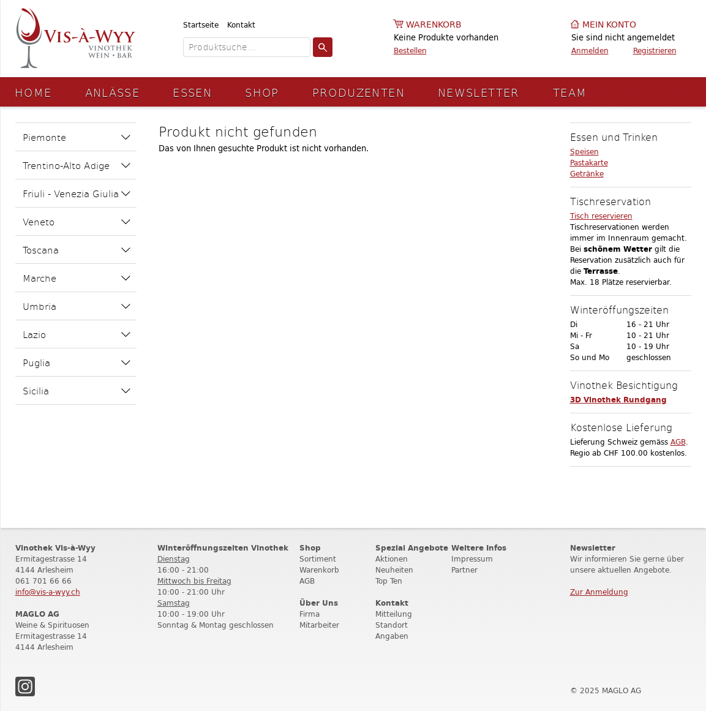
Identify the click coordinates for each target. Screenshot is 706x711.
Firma (309, 614)
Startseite (201, 25)
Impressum (472, 559)
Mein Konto (609, 24)
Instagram (25, 686)
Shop (262, 92)
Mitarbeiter (319, 625)
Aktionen (391, 559)
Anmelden (590, 50)
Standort (391, 625)
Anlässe (112, 92)
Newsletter (479, 92)
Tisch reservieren (601, 216)
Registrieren (655, 50)
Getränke (587, 173)
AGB (678, 442)
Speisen (584, 151)
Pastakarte (589, 162)
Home (33, 92)
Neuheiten (394, 570)
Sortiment (317, 559)
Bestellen (410, 50)
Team (570, 92)
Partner (464, 570)
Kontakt (241, 25)
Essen (192, 92)
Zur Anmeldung (599, 592)
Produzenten (358, 92)
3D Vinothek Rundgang (618, 399)
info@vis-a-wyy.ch (47, 592)
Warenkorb (434, 24)
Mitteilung (393, 614)
